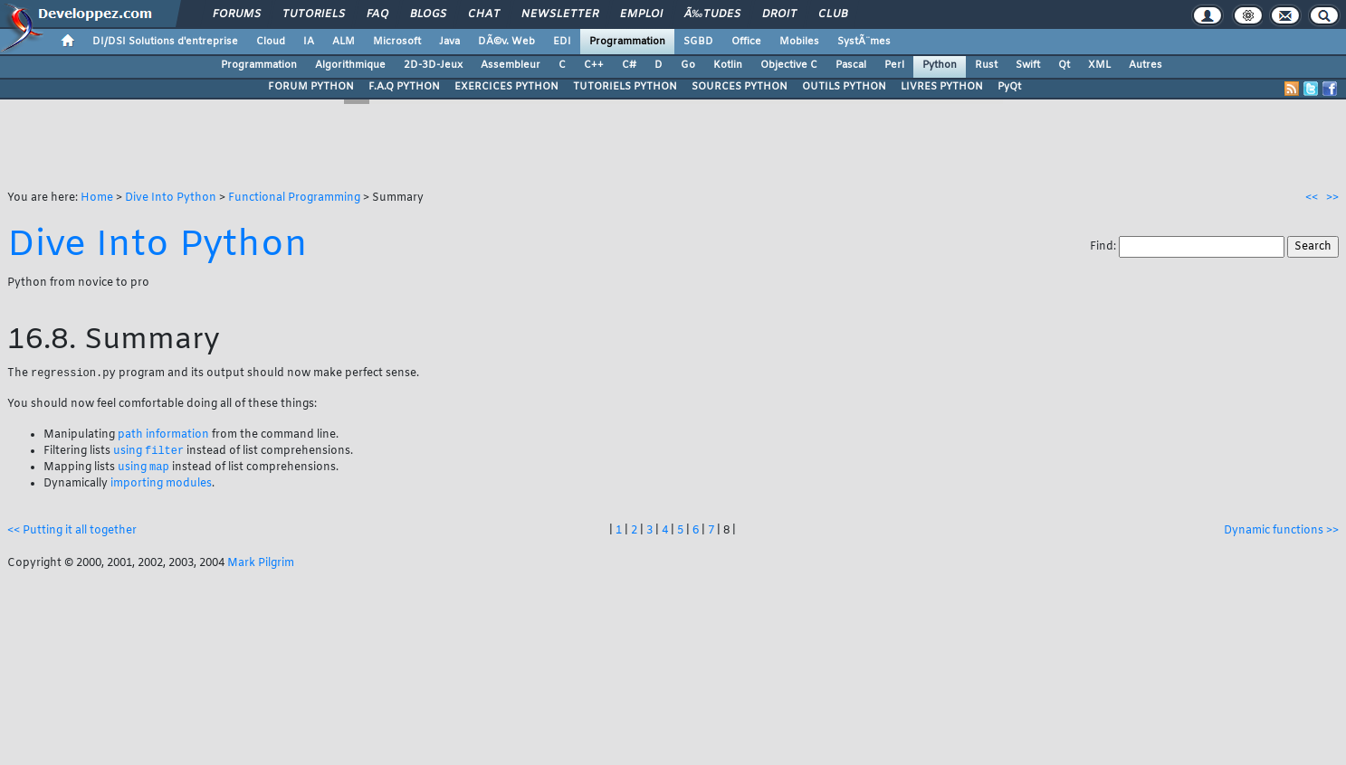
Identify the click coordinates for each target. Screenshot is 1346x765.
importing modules (161, 486)
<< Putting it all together (72, 533)
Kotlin (727, 65)
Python (939, 65)
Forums (237, 14)
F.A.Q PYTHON (404, 86)
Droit (779, 14)
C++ (594, 65)
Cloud (270, 41)
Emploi (641, 14)
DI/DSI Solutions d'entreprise (165, 41)
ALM (343, 41)
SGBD (698, 41)
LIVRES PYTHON (942, 86)
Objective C (788, 65)
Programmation (627, 41)
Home (97, 198)
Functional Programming (294, 198)
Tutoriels (314, 14)
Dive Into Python (170, 198)
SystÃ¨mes (864, 41)
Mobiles (799, 41)
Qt (1064, 65)
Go (688, 65)
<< (1311, 198)
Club (832, 14)
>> (1332, 198)
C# (629, 65)
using (148, 453)
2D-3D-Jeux (433, 65)
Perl (894, 65)
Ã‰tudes (712, 14)
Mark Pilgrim (260, 566)
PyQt (1009, 86)
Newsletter (560, 14)
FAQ (377, 14)
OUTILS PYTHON (844, 86)
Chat (483, 14)
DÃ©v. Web (506, 41)
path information (163, 436)
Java (449, 41)
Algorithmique (350, 65)
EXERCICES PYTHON (506, 86)
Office (746, 41)
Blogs (428, 14)
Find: (1104, 247)
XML (1099, 65)
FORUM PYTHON (311, 86)
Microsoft (397, 41)
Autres (1145, 65)
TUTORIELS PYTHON (625, 86)
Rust (986, 65)
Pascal (850, 65)
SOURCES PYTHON (740, 86)
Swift (1028, 65)
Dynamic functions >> (1281, 533)
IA (308, 41)
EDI (562, 41)
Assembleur (510, 65)
